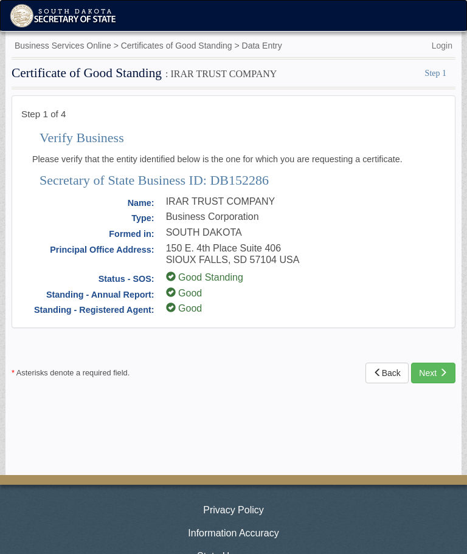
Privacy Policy (233, 510)
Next (433, 373)
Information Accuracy (233, 533)
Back (387, 373)
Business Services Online (63, 45)
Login (442, 45)
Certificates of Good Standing (176, 45)
